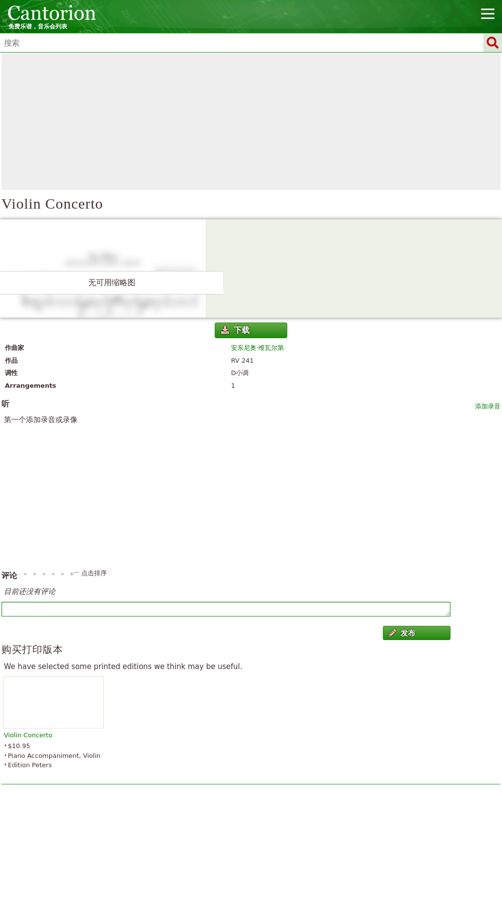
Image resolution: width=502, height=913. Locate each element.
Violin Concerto (28, 735)
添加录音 (488, 406)
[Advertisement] (251, 121)
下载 (235, 330)
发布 (402, 633)
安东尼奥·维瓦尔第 (257, 347)
